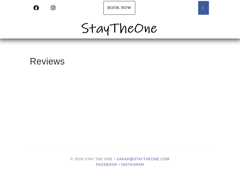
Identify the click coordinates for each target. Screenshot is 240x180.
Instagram (132, 164)
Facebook (106, 164)
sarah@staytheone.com (143, 159)
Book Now (119, 8)
